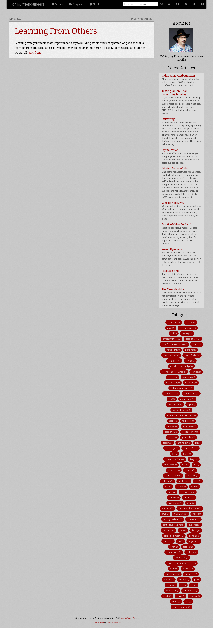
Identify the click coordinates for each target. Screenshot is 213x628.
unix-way (172, 426)
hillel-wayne (180, 514)
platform (184, 579)
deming (196, 530)
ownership (189, 377)
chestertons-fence (174, 459)
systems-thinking (171, 339)
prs (183, 585)
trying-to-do (173, 382)
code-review (171, 393)
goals (171, 492)
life (196, 464)
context (190, 322)
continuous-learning (173, 525)
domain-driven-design (181, 366)
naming (172, 437)
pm (196, 579)
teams (180, 596)
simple (167, 596)
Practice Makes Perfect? (180, 234)
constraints (193, 519)
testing (190, 361)
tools (168, 486)
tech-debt (188, 421)
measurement (174, 552)
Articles (57, 4)
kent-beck (174, 361)
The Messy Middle (181, 297)
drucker (167, 541)
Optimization (180, 156)
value (190, 503)
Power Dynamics (181, 257)
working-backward (172, 519)
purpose (174, 497)
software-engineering (181, 388)
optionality (191, 574)
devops (196, 372)
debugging (167, 481)
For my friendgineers (27, 4)
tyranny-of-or (190, 448)
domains (194, 536)
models (197, 514)
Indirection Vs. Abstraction (181, 80)
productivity (188, 437)
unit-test (189, 497)
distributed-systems (173, 536)
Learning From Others (56, 31)
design (193, 459)
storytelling (174, 470)
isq (197, 443)
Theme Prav (98, 622)
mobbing (191, 552)
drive (165, 514)
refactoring (173, 350)
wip (172, 399)
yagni (191, 404)
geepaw (167, 443)
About (94, 4)
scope (173, 421)
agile (170, 328)
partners (168, 579)
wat (188, 601)
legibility (188, 547)
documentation (190, 432)
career (196, 344)
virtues (176, 601)
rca (193, 585)
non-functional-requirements (181, 415)
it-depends (174, 322)
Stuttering (181, 131)
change (181, 486)
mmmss (172, 377)
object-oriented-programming (181, 563)
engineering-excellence (174, 372)
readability (172, 590)
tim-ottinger (171, 448)
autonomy (167, 508)
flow (185, 464)
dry (180, 541)
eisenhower (170, 464)
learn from (34, 52)
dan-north (168, 530)
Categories (76, 4)
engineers (194, 541)
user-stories (175, 503)
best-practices (171, 355)
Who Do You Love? (181, 210)
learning (187, 333)
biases (187, 454)
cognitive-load (188, 328)
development (191, 393)
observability (187, 492)
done (194, 486)
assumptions (175, 404)
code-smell (171, 432)
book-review (189, 426)
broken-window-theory (189, 508)
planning (190, 350)
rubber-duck (190, 590)
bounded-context (181, 410)
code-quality (193, 339)
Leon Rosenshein (129, 618)
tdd (174, 333)
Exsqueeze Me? (180, 277)
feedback (184, 481)
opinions (188, 568)
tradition (195, 596)
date (183, 530)
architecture (187, 399)
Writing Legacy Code (181, 182)
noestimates (181, 557)
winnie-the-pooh (181, 607)
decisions (191, 382)
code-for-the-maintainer (174, 344)
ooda (173, 568)
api (174, 454)
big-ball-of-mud (173, 475)
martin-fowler (192, 355)
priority (171, 585)
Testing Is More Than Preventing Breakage (181, 102)
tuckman (190, 470)
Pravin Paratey (114, 622)
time (198, 481)
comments (192, 475)
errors (174, 547)
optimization (172, 574)
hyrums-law (184, 443)
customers (194, 525)
